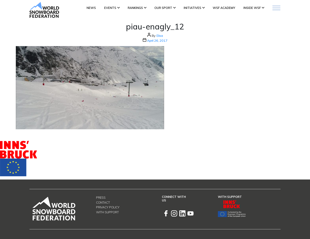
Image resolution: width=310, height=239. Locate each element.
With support (107, 212)
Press (101, 197)
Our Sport (163, 8)
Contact (103, 202)
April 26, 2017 (157, 41)
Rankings (135, 8)
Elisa (159, 36)
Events (110, 8)
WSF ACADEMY (224, 8)
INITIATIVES (192, 8)
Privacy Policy (107, 207)
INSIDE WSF (252, 8)
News (91, 8)
